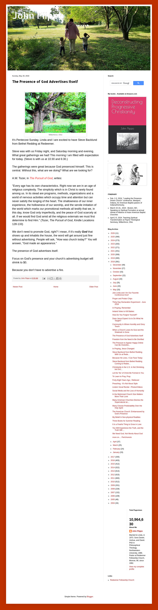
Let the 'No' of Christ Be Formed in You (128, 373)
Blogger (90, 597)
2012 (113, 475)
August (116, 279)
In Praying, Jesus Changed (123, 349)
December (117, 265)
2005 (113, 499)
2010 (113, 482)
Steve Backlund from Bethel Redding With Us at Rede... (127, 353)
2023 (113, 244)
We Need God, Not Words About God (127, 434)
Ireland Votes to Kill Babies (123, 311)
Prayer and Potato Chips (122, 299)
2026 (113, 233)
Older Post (93, 287)
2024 (113, 240)
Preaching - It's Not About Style (125, 384)
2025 (113, 237)
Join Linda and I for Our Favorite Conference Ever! (125, 294)
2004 (113, 503)
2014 (113, 467)
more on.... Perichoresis (122, 437)
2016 (113, 460)
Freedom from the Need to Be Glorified (128, 339)
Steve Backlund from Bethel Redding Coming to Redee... (127, 362)
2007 (113, 492)
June (115, 286)
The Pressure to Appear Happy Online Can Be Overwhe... (127, 344)
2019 (113, 258)
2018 (113, 262)
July (115, 283)
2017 (113, 457)
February (117, 449)
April (115, 442)
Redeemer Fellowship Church (122, 580)
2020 (113, 254)
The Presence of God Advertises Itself (127, 336)
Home (55, 287)
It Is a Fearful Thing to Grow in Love (126, 424)
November (117, 268)
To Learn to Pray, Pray (121, 376)
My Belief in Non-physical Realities (126, 417)
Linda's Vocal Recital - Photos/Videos (127, 387)
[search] (120, 83)
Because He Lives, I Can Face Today (127, 358)
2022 (113, 247)
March (115, 445)
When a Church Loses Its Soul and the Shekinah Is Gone (128, 331)
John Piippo (38, 15)
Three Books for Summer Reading (126, 421)
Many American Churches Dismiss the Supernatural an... (127, 401)
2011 (113, 478)
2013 (113, 471)
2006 (113, 496)
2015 (113, 464)
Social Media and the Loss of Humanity (128, 391)
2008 (113, 489)
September (117, 275)
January (116, 452)
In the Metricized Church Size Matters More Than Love (127, 395)
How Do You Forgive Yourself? (124, 315)
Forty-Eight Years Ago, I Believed (125, 380)
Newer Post (17, 287)
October (116, 272)
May (115, 290)
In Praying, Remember (121, 308)
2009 (113, 485)
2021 (113, 251)
